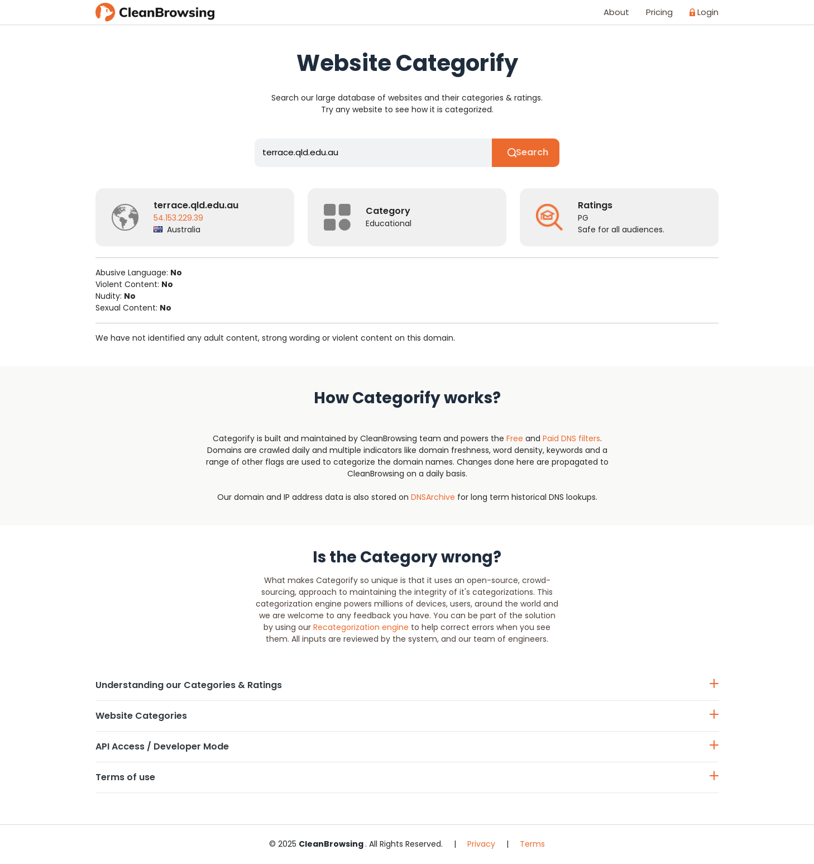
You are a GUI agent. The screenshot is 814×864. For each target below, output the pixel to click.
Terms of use (407, 777)
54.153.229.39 (178, 218)
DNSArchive (433, 497)
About (616, 12)
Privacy (481, 844)
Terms (532, 844)
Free (514, 438)
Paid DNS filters (571, 438)
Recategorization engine (361, 627)
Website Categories (407, 716)
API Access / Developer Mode (407, 747)
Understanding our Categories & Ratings (407, 685)
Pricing (659, 12)
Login (704, 12)
